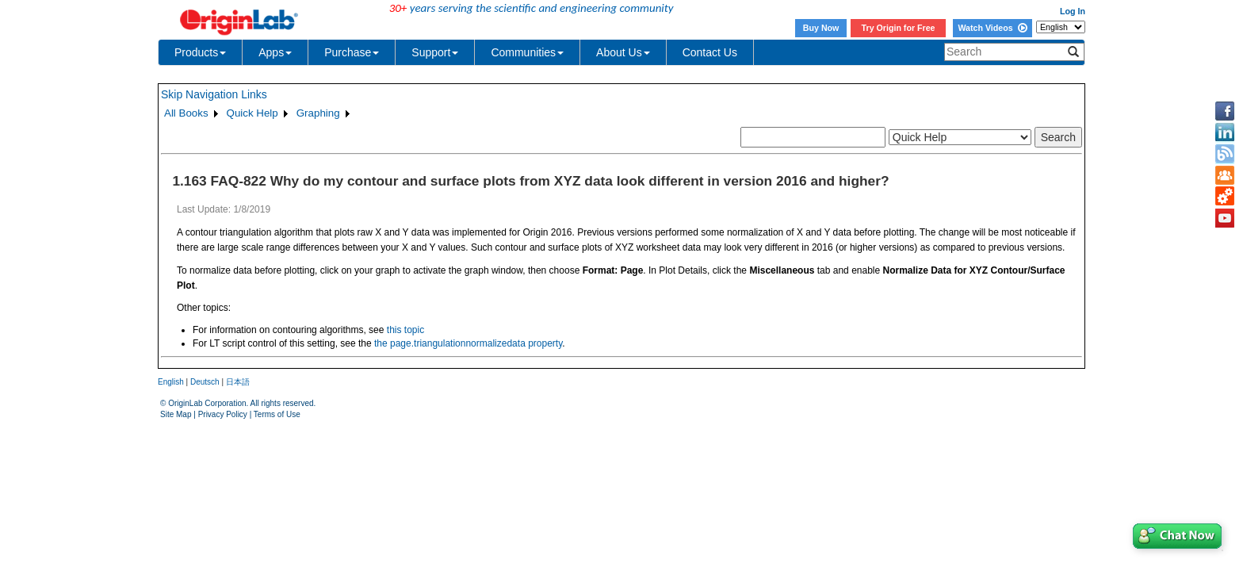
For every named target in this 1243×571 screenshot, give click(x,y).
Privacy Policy (222, 414)
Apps (275, 52)
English (171, 381)
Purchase (351, 52)
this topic (405, 329)
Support (434, 52)
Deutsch (205, 381)
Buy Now (821, 28)
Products (200, 52)
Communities (527, 52)
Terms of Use (277, 414)
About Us (623, 52)
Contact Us (710, 52)
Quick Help (252, 113)
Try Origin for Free (898, 28)
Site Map (175, 414)
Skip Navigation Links (214, 94)
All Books (186, 113)
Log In (1072, 11)
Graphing (318, 113)
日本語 (238, 381)
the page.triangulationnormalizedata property (468, 343)
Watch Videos (992, 28)
